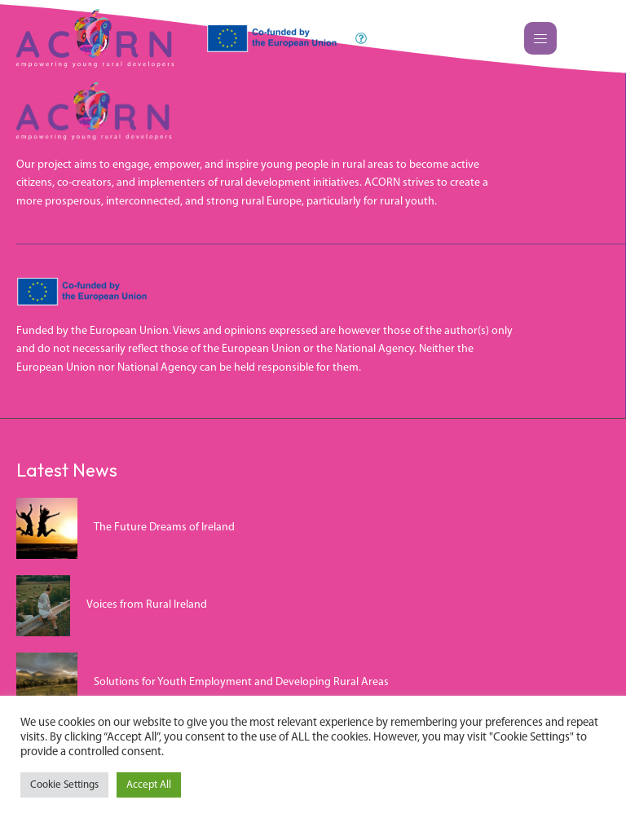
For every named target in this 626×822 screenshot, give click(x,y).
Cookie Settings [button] (64, 785)
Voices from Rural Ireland (146, 605)
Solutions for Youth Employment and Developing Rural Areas (241, 682)
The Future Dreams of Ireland (164, 527)
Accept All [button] (148, 785)
